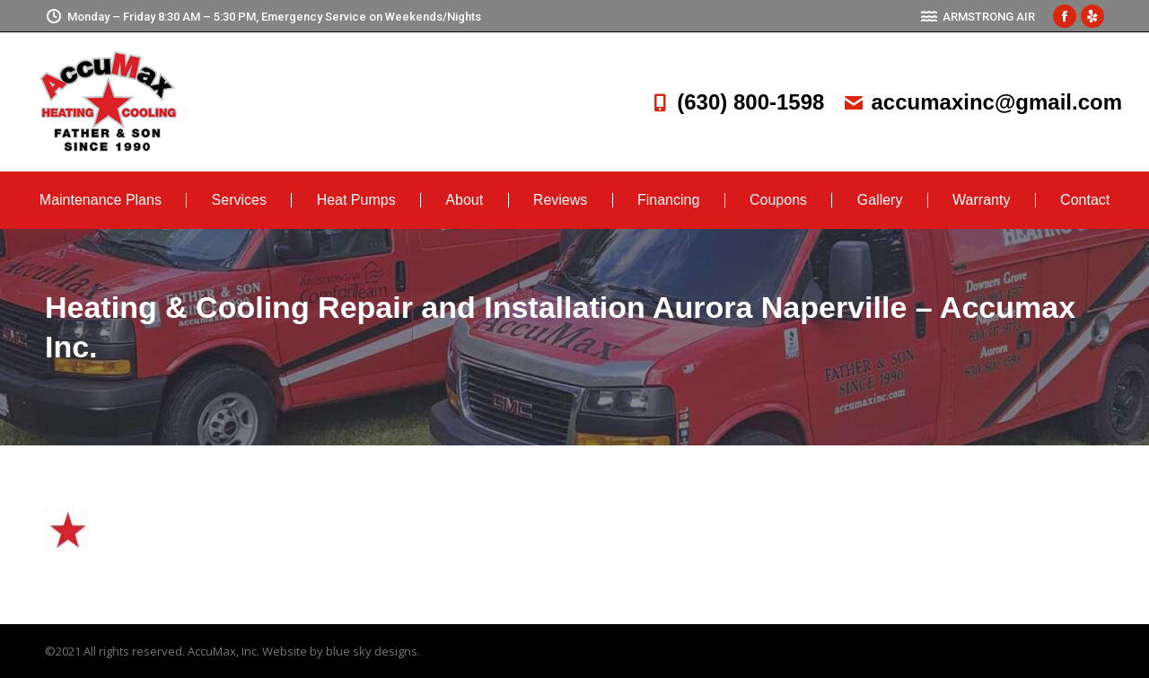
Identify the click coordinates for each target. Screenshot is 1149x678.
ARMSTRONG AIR (977, 16)
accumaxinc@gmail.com (982, 102)
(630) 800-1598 (736, 102)
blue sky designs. (373, 651)
